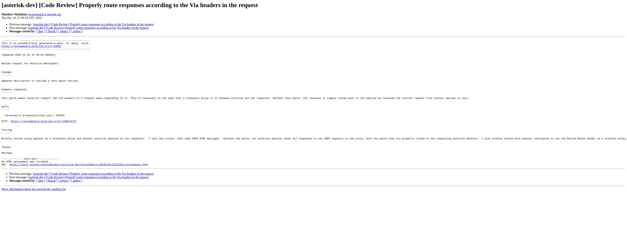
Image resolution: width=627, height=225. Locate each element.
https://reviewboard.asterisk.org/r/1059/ (32, 47)
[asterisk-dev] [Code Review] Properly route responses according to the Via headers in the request (93, 24)
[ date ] (40, 31)
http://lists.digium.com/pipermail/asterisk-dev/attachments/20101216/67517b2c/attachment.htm (79, 190)
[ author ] (76, 31)
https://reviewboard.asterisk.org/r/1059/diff (44, 138)
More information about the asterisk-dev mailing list (34, 214)
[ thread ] (51, 31)
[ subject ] (64, 31)
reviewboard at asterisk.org (44, 14)
